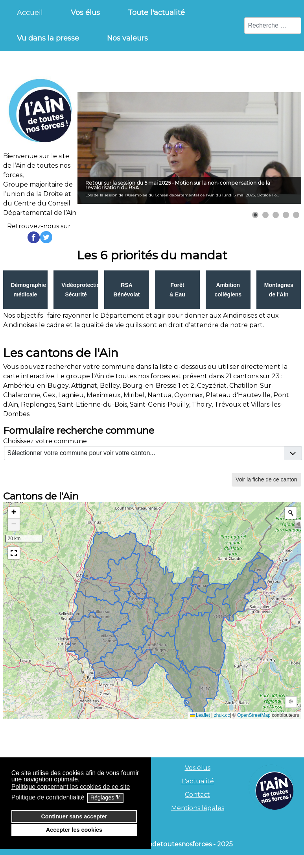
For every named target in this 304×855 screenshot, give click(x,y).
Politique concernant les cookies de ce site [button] (70, 786)
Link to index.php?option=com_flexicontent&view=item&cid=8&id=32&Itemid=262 (228, 289)
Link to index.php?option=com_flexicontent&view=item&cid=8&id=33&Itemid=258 (278, 289)
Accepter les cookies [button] (74, 830)
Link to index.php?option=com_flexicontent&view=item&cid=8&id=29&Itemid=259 (75, 289)
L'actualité (197, 781)
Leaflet (200, 715)
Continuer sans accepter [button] (74, 816)
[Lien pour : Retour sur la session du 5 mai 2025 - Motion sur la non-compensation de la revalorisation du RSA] (189, 148)
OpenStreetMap (254, 715)
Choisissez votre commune (45, 441)
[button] (255, 215)
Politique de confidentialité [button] (48, 797)
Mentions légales (197, 808)
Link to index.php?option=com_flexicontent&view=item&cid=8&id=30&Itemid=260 (126, 289)
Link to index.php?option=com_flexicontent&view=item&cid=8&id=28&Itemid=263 (25, 289)
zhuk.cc (222, 715)
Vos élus (197, 768)
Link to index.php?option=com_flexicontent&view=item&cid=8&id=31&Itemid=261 (177, 289)
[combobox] (272, 25)
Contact (197, 794)
